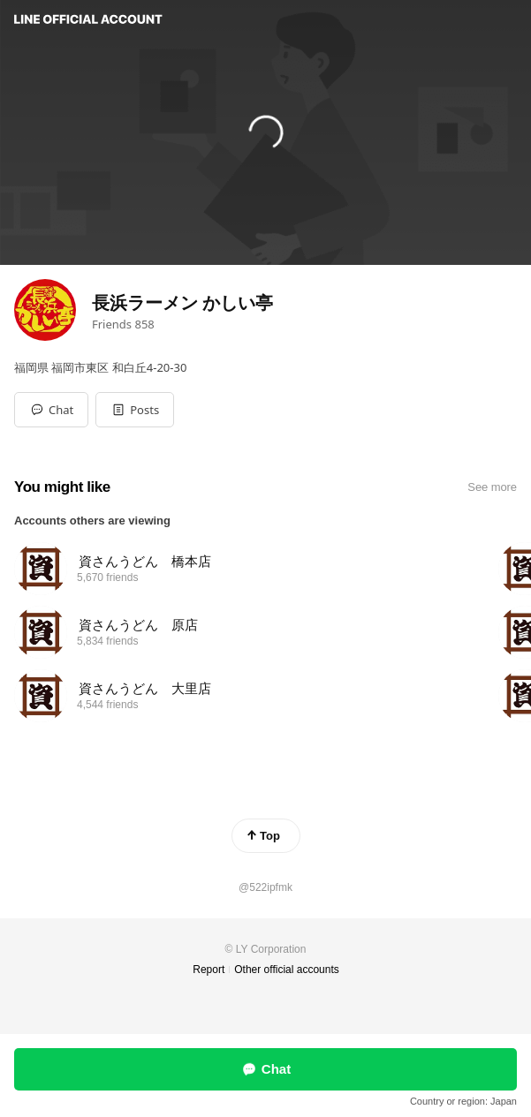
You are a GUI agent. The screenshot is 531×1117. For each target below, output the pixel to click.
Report (208, 969)
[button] (134, 409)
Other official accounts (286, 969)
